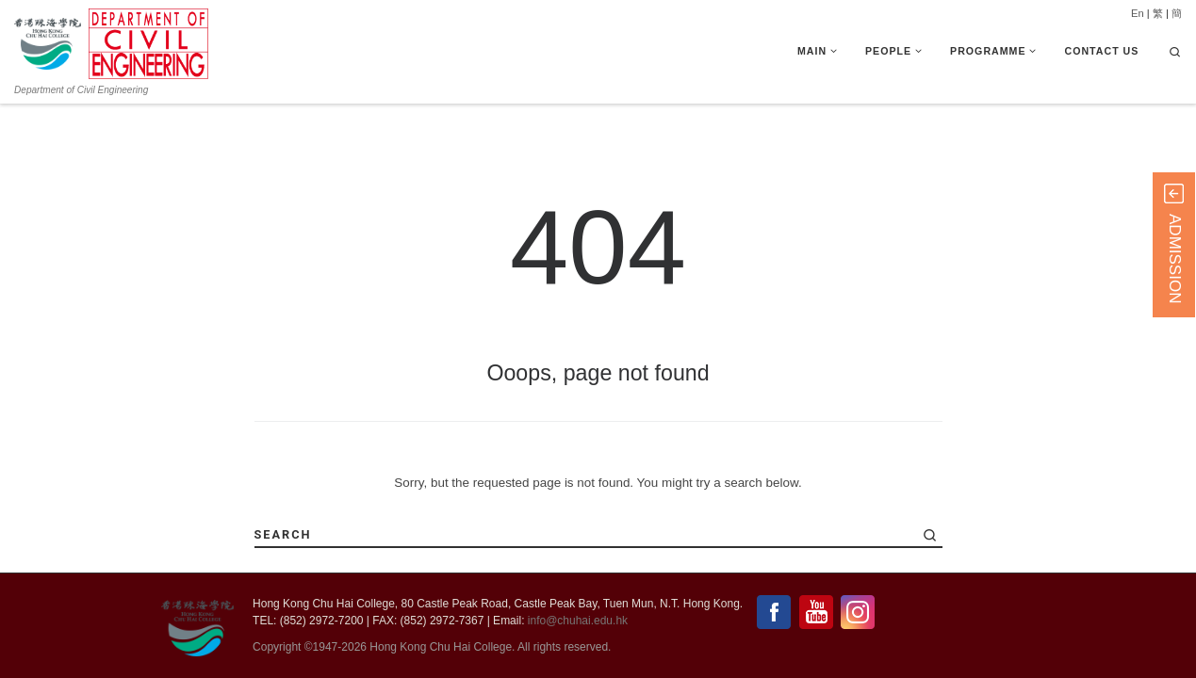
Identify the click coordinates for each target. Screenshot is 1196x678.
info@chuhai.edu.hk (578, 620)
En (1137, 13)
